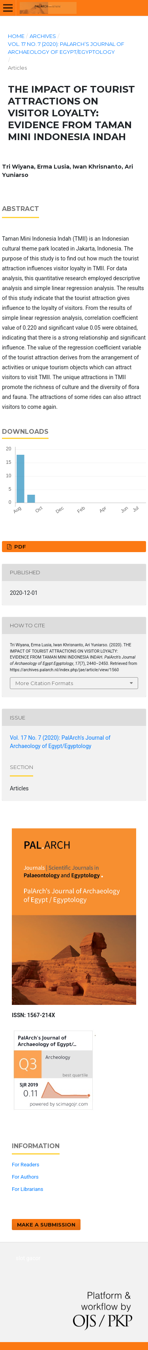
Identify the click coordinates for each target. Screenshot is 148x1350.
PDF (19, 546)
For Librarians (27, 1189)
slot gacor (28, 1258)
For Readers (25, 1165)
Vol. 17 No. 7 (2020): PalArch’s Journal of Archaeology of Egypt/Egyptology (66, 48)
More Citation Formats (44, 683)
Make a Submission (46, 1224)
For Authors (25, 1177)
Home (16, 36)
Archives (43, 36)
